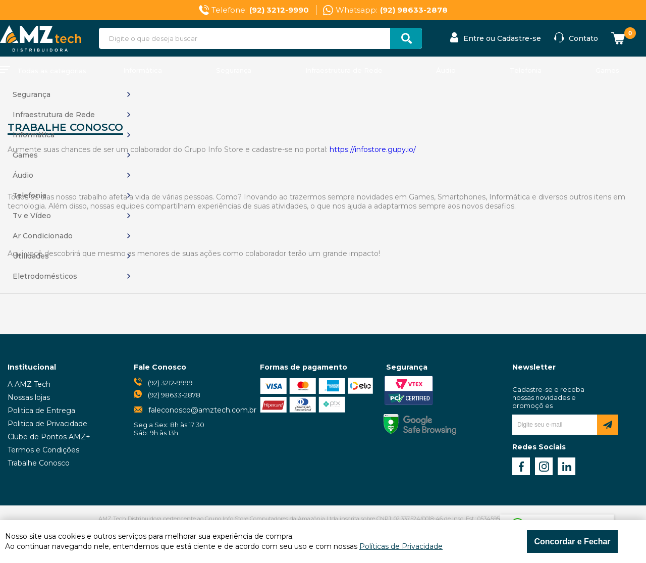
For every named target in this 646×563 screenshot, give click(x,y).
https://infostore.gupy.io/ (373, 149)
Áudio (446, 70)
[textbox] (260, 38)
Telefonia (526, 70)
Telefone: (260, 10)
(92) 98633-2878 (174, 395)
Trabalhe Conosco (39, 463)
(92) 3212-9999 (170, 383)
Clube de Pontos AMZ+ (49, 436)
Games (607, 70)
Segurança (233, 70)
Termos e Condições (43, 449)
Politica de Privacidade (47, 423)
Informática (142, 70)
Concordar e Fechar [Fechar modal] (572, 541)
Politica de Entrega (41, 410)
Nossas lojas (29, 397)
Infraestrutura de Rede (344, 70)
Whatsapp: (392, 10)
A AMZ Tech (29, 384)
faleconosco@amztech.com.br (202, 410)
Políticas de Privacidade (401, 546)
